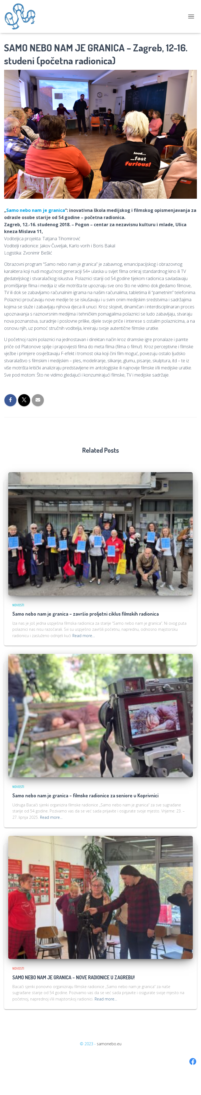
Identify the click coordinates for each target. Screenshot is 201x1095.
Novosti (18, 605)
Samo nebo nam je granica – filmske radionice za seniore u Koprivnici (85, 795)
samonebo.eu (109, 1043)
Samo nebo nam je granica (35, 210)
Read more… (83, 635)
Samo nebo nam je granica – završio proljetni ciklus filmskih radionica (85, 614)
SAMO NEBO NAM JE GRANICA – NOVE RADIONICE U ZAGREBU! (73, 977)
